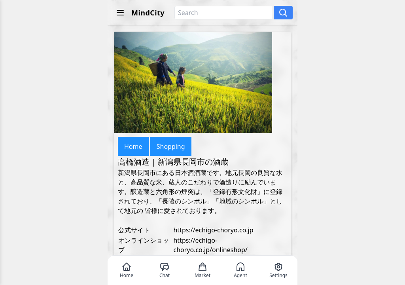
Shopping (171, 146)
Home (133, 146)
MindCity (148, 12)
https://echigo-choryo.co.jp (213, 230)
